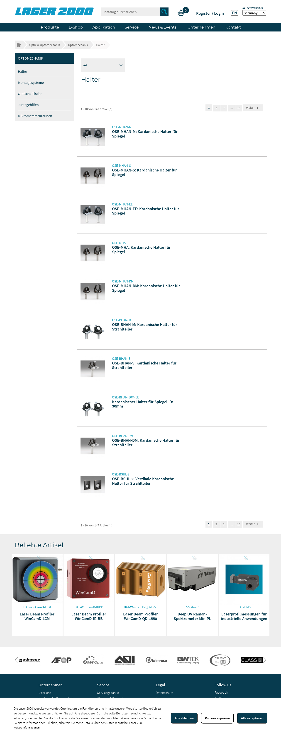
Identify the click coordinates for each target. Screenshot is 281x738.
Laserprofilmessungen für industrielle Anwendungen (244, 616)
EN (234, 13)
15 (238, 108)
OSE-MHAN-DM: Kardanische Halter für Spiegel (146, 288)
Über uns (45, 692)
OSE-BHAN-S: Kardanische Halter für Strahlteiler (144, 365)
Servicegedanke (108, 692)
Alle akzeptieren (252, 718)
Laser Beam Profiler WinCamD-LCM (37, 616)
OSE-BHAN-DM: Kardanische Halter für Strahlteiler (146, 442)
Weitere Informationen (27, 727)
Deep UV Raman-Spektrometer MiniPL (192, 616)
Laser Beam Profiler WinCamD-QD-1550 (140, 616)
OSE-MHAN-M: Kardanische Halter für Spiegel (145, 134)
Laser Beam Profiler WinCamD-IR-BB (88, 616)
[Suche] (135, 11)
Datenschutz (164, 692)
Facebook (221, 692)
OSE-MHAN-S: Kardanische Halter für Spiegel (144, 172)
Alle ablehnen (184, 718)
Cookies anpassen (217, 718)
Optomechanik (30, 58)
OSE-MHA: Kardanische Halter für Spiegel (141, 249)
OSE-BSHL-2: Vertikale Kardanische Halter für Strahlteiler (143, 481)
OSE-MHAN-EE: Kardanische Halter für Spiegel (145, 211)
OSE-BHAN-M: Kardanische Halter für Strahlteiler (144, 327)
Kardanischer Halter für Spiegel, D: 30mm (142, 404)
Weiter (253, 108)
